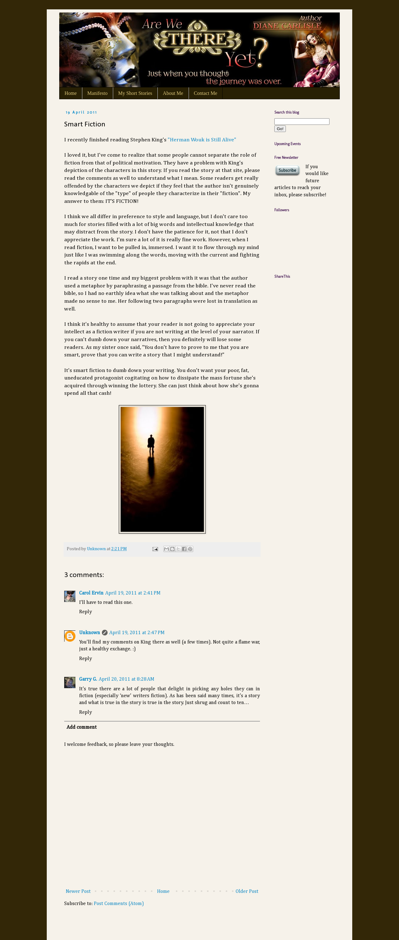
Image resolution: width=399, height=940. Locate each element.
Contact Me (205, 93)
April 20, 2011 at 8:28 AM (126, 679)
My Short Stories (135, 93)
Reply (85, 612)
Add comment (82, 727)
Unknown (89, 632)
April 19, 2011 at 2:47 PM (137, 632)
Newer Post (78, 891)
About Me (173, 93)
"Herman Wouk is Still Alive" (202, 140)
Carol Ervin (91, 593)
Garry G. (88, 679)
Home (71, 93)
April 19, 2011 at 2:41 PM (133, 593)
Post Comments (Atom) (119, 903)
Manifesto (97, 93)
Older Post (247, 891)
